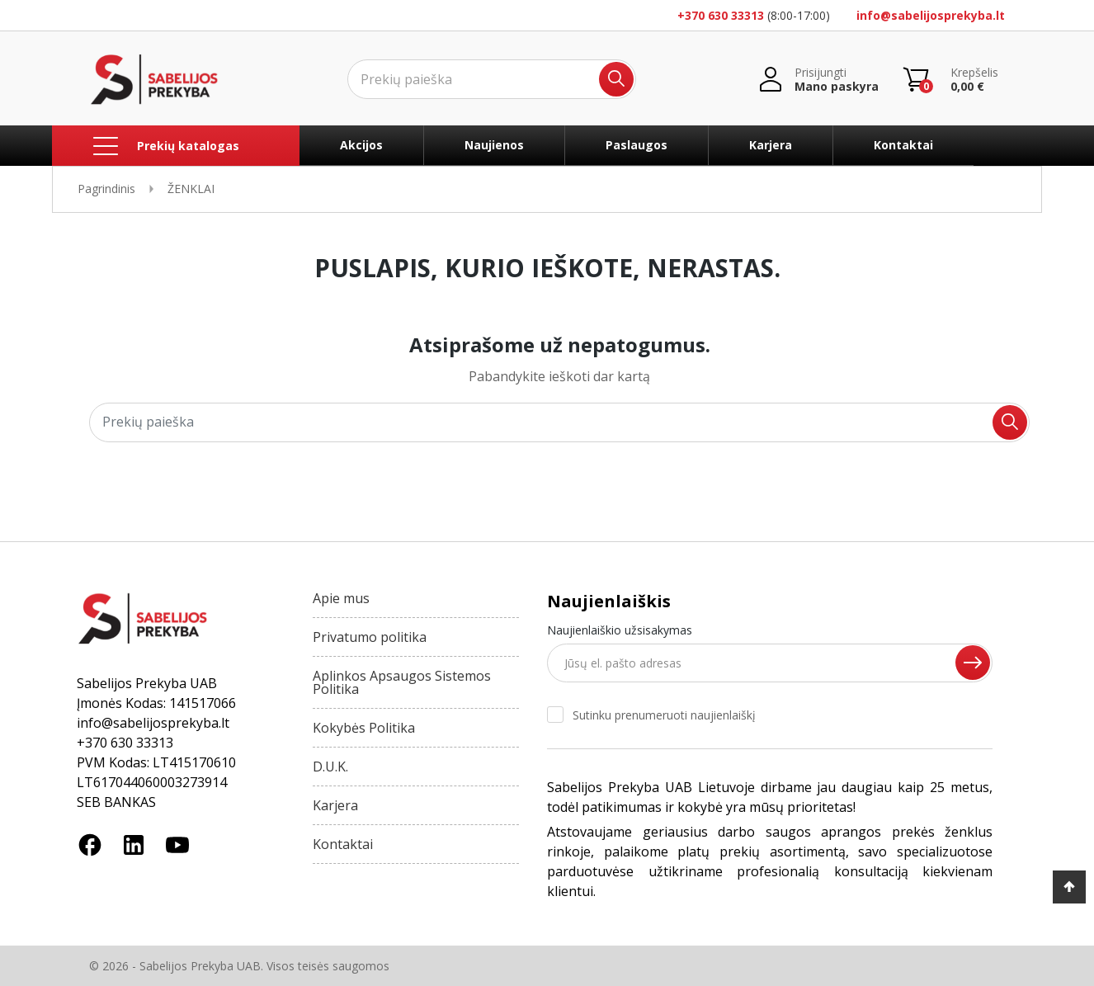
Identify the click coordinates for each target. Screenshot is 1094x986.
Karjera (770, 145)
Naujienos (494, 145)
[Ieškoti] (491, 79)
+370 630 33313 (720, 15)
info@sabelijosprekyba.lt (930, 15)
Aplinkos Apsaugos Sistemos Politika (402, 682)
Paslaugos (636, 145)
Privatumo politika (370, 637)
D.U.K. (330, 766)
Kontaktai (903, 145)
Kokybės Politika (364, 727)
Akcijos (361, 145)
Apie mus (341, 598)
